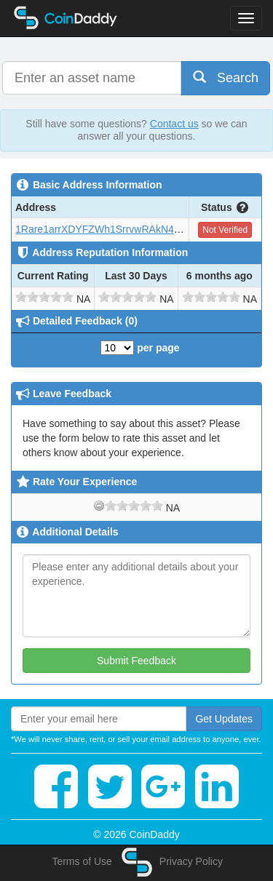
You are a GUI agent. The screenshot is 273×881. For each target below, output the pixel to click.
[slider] (44, 297)
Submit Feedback (136, 660)
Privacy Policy (191, 861)
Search (225, 77)
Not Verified (225, 230)
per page (139, 347)
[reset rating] (99, 505)
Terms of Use (81, 861)
